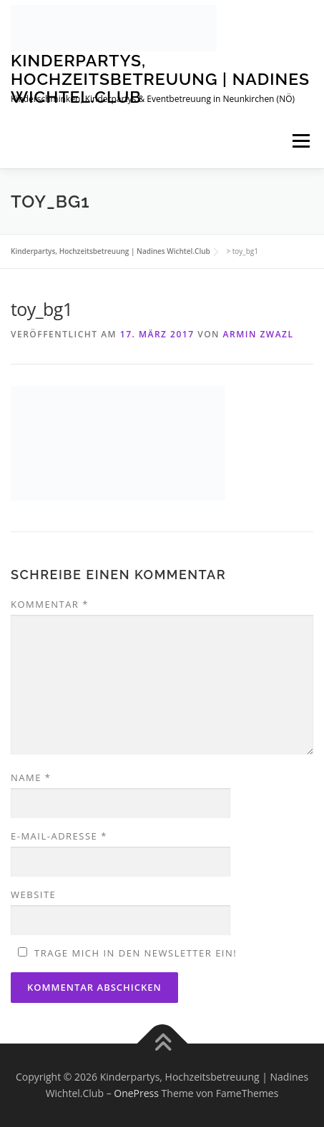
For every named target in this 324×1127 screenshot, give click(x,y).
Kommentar (50, 604)
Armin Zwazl (258, 334)
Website (33, 894)
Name (31, 777)
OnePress (136, 1093)
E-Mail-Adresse (59, 836)
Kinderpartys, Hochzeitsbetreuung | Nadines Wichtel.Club (160, 78)
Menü (300, 141)
